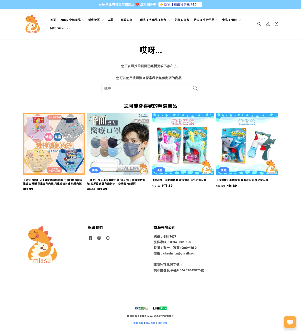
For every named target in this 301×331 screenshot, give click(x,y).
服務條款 (138, 323)
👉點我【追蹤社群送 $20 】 (180, 4)
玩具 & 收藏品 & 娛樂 (153, 20)
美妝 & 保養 (181, 20)
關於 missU (57, 28)
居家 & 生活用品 (204, 20)
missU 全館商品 (71, 20)
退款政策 (163, 323)
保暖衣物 (126, 20)
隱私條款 (150, 323)
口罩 (110, 20)
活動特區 (94, 20)
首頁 (53, 20)
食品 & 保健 (229, 20)
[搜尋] (195, 88)
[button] (259, 24)
